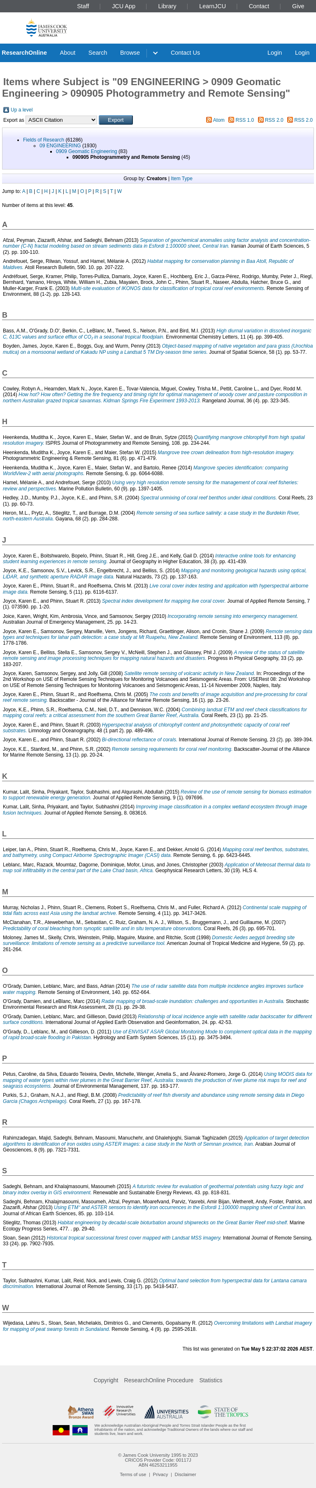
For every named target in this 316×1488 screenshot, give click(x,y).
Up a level (22, 110)
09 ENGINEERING (60, 146)
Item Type (181, 178)
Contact (259, 6)
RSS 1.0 (245, 120)
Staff (83, 6)
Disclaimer (185, 1474)
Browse (130, 52)
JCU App (123, 6)
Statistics (210, 1380)
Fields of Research (43, 140)
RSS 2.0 (274, 120)
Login (274, 52)
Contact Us (185, 52)
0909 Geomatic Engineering (86, 151)
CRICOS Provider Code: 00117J (158, 1460)
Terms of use (133, 1474)
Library (167, 6)
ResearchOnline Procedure (159, 1380)
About (68, 52)
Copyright (106, 1380)
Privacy (160, 1474)
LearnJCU (212, 6)
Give (298, 6)
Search (97, 52)
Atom (219, 120)
